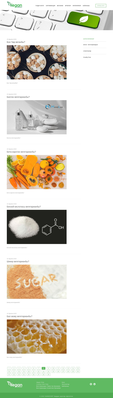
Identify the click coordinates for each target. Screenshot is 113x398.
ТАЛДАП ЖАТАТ (39, 5)
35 (28, 374)
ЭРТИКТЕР (68, 5)
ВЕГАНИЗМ (60, 5)
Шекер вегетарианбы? (18, 262)
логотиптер (65, 384)
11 (58, 368)
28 (68, 371)
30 (78, 371)
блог (63, 382)
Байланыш (65, 386)
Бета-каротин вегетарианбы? (21, 152)
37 (38, 374)
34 (24, 374)
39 (48, 374)
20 (29, 371)
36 (33, 374)
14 (73, 368)
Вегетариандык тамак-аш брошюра (48, 386)
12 (63, 368)
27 (63, 371)
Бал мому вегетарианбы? (19, 317)
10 (53, 368)
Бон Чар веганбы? (16, 42)
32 (14, 374)
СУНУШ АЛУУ (101, 5)
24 (48, 371)
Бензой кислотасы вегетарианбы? (24, 207)
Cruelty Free (87, 57)
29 (73, 371)
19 (24, 371)
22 (38, 371)
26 (58, 371)
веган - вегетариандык (90, 44)
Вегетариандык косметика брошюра (48, 388)
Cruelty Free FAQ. (42, 384)
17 (14, 371)
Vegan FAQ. (40, 382)
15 (78, 368)
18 (19, 371)
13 (68, 368)
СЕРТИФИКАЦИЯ (50, 5)
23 (43, 371)
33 (19, 374)
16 (9, 371)
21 (33, 371)
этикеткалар (87, 51)
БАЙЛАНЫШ (86, 5)
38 (43, 374)
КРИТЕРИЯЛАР (77, 5)
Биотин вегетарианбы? (18, 97)
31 (9, 374)
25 (53, 371)
